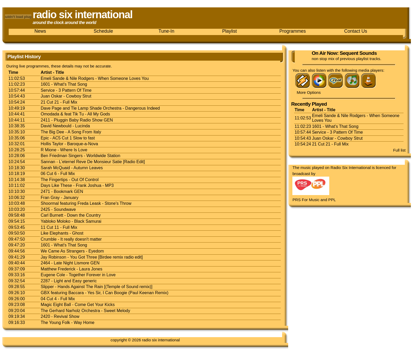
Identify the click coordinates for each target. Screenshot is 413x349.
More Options (309, 92)
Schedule (103, 31)
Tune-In (166, 31)
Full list (399, 150)
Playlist (229, 31)
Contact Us (355, 31)
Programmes (292, 31)
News (40, 31)
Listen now (301, 57)
